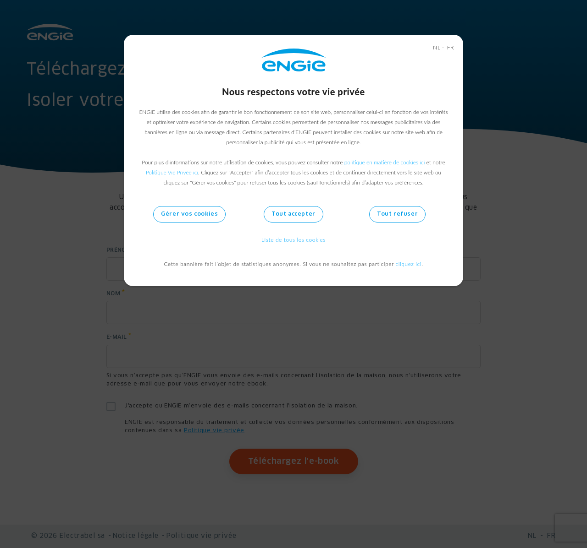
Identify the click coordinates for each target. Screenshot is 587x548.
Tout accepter (293, 214)
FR (450, 47)
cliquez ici (409, 263)
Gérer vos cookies (189, 214)
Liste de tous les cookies (293, 239)
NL (436, 47)
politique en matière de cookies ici (384, 162)
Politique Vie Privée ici (172, 172)
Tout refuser (397, 214)
